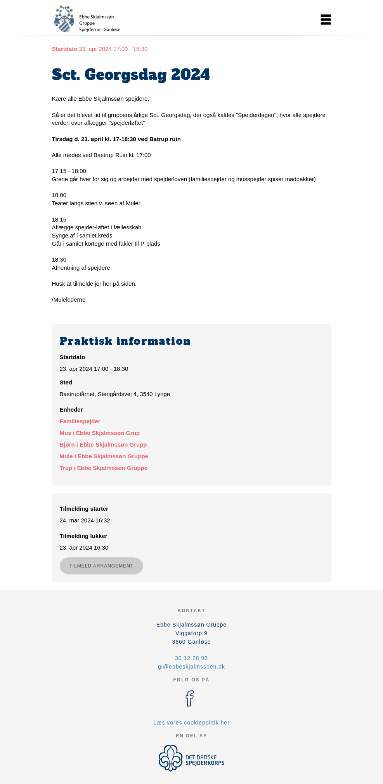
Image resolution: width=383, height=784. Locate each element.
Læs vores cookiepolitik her (191, 722)
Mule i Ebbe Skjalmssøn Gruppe (104, 456)
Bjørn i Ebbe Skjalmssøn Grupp (103, 444)
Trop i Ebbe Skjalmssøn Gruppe (104, 467)
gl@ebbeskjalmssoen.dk (191, 667)
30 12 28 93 (191, 658)
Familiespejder (80, 421)
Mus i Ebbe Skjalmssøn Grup (100, 433)
